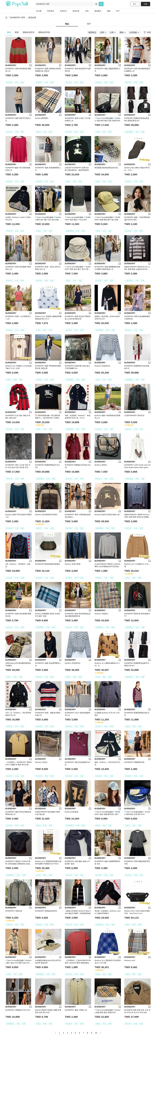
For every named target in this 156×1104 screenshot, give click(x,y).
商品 (67, 24)
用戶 (89, 24)
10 (96, 1033)
